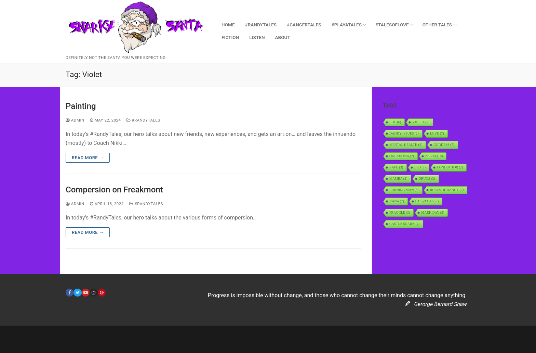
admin (75, 120)
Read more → (88, 157)
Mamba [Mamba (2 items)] (398, 178)
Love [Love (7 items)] (437, 133)
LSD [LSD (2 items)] (420, 167)
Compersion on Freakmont (114, 189)
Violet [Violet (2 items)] (420, 122)
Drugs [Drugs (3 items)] (427, 178)
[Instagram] (93, 293)
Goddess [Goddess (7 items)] (443, 145)
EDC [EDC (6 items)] (395, 122)
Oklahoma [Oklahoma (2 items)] (401, 156)
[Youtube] (86, 293)
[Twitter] (77, 293)
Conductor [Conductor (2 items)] (450, 167)
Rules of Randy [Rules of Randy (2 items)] (447, 190)
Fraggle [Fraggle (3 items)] (399, 212)
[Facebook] (69, 293)
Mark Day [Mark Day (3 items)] (432, 212)
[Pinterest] (102, 293)
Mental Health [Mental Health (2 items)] (405, 145)
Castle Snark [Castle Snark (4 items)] (404, 224)
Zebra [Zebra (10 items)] (434, 156)
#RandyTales (143, 120)
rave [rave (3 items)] (396, 167)
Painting (81, 106)
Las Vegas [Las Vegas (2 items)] (427, 201)
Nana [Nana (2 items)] (396, 201)
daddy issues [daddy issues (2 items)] (404, 133)
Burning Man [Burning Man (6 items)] (404, 190)
